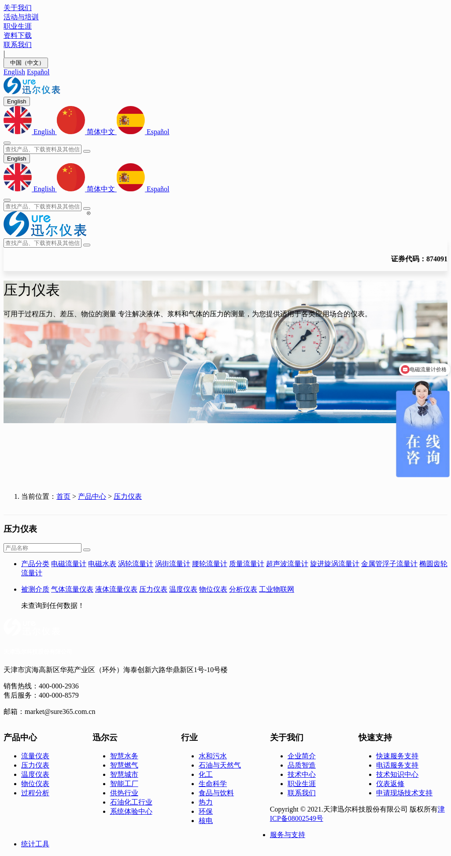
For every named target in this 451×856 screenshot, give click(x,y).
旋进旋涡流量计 (334, 563)
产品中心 (92, 496)
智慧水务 (124, 756)
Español (38, 72)
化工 (206, 774)
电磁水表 (102, 563)
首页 (63, 496)
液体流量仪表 (116, 589)
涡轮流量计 (135, 563)
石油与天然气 (220, 765)
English (14, 72)
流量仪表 (35, 756)
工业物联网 (276, 589)
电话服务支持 (397, 765)
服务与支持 (287, 834)
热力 (206, 802)
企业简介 (302, 756)
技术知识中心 (397, 774)
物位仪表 (213, 589)
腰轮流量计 (209, 563)
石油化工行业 (131, 802)
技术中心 (302, 774)
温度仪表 (183, 589)
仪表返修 (390, 783)
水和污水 (213, 756)
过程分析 (35, 793)
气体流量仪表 (72, 589)
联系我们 (302, 793)
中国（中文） (25, 62)
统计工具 (35, 844)
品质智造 (302, 765)
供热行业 (124, 793)
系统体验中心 (131, 811)
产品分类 (35, 563)
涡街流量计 (172, 563)
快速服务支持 (397, 756)
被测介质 (35, 589)
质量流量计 (246, 563)
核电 (206, 820)
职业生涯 (302, 783)
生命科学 (213, 783)
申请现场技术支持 (404, 793)
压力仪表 (128, 496)
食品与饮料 (216, 793)
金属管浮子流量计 (389, 563)
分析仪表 (243, 589)
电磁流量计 (68, 563)
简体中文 (87, 131)
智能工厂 (124, 783)
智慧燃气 (124, 765)
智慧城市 (124, 774)
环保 (206, 811)
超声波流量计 (287, 563)
